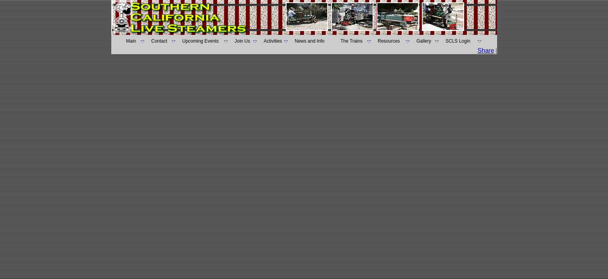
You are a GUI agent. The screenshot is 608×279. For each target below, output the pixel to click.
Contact (159, 41)
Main (131, 41)
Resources (389, 41)
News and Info (310, 41)
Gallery (423, 41)
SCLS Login (458, 41)
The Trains (351, 41)
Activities (273, 41)
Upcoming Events (200, 41)
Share (486, 50)
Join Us (242, 41)
